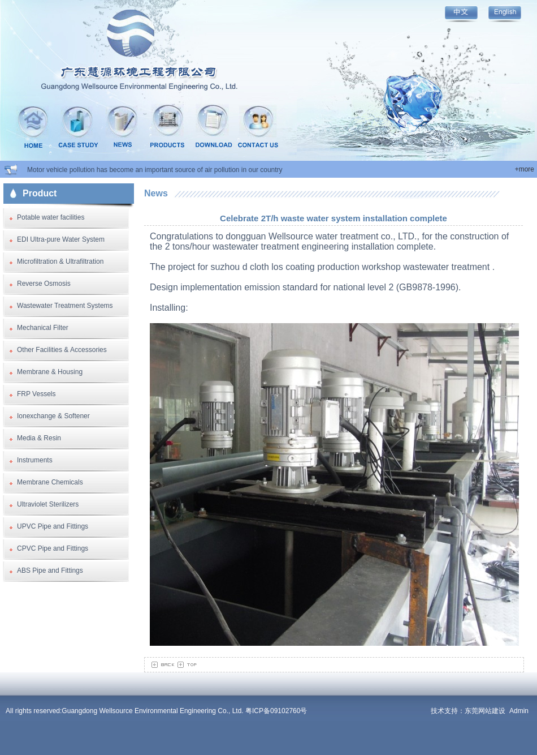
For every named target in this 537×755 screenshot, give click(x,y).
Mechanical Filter (42, 328)
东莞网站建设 (485, 711)
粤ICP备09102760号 (276, 711)
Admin (519, 711)
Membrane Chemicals (50, 482)
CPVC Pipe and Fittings (52, 548)
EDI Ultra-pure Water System (61, 239)
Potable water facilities (50, 217)
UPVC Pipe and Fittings (52, 526)
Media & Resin (39, 438)
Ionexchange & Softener (53, 416)
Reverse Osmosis (44, 284)
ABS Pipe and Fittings (50, 570)
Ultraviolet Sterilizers (48, 504)
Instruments (35, 460)
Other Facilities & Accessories (62, 350)
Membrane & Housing (50, 372)
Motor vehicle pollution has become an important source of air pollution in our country (155, 170)
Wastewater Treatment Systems (65, 306)
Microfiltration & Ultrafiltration (60, 261)
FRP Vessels (36, 394)
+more (524, 169)
